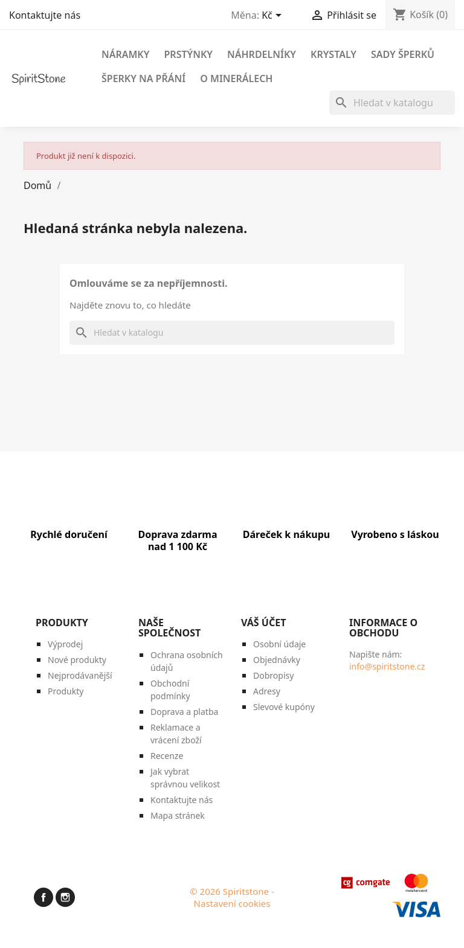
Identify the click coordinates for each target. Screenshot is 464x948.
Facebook (43, 896)
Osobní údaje (279, 644)
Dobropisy (273, 675)
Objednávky (276, 659)
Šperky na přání (143, 78)
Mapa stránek (177, 815)
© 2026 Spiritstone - (232, 891)
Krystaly (333, 54)
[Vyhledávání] (392, 103)
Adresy (266, 691)
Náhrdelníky (261, 54)
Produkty (65, 691)
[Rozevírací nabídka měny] (274, 16)
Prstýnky (188, 54)
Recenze (166, 755)
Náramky (125, 54)
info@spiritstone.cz (387, 666)
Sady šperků (402, 54)
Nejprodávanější (80, 675)
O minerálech (236, 78)
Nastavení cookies (232, 903)
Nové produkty (77, 659)
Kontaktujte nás (44, 15)
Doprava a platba (184, 711)
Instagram (65, 896)
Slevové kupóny (284, 707)
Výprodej (65, 644)
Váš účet (263, 622)
